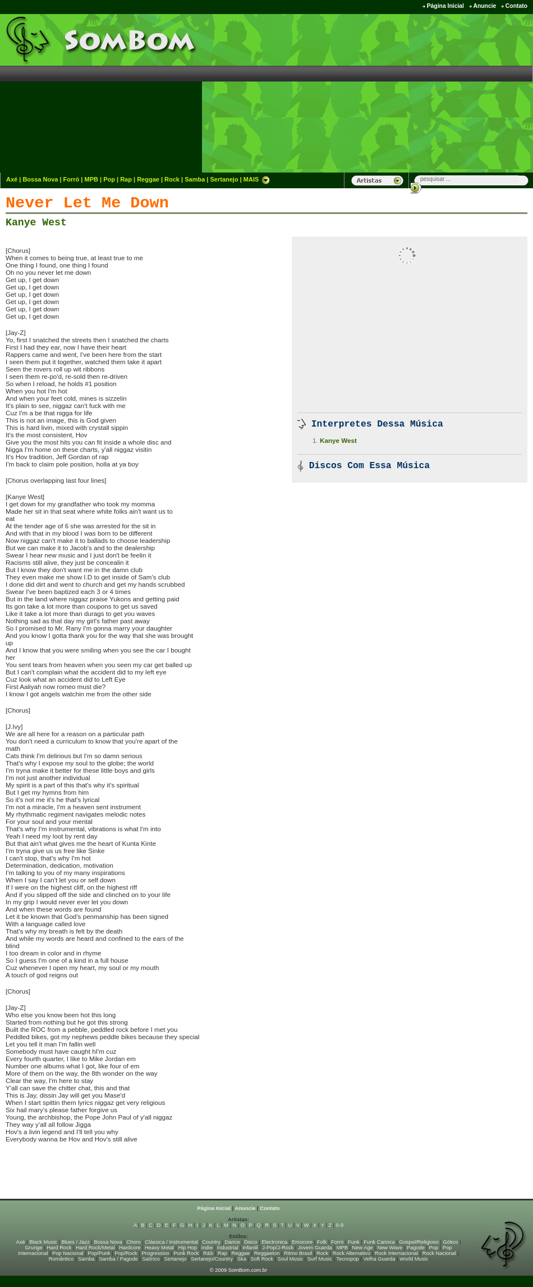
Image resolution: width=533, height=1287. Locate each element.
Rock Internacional (396, 1253)
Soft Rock (262, 1259)
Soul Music (291, 1259)
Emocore (302, 1242)
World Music (413, 1259)
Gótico (450, 1242)
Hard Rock (59, 1247)
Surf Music (319, 1259)
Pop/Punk (99, 1253)
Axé (11, 179)
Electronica (274, 1242)
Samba (195, 179)
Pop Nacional (68, 1253)
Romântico (61, 1259)
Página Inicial (445, 6)
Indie (207, 1247)
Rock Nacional (439, 1253)
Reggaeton (267, 1253)
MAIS (256, 179)
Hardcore (129, 1247)
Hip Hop (187, 1247)
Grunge (34, 1247)
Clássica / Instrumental (171, 1242)
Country (211, 1242)
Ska (241, 1259)
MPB (91, 179)
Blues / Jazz (76, 1242)
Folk (322, 1242)
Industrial (227, 1247)
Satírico (151, 1259)
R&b (208, 1253)
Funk (354, 1242)
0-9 (339, 1225)
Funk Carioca (379, 1242)
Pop (109, 179)
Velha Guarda (379, 1259)
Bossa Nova (40, 179)
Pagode (416, 1247)
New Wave (389, 1247)
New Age (362, 1247)
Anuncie (484, 6)
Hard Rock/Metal (95, 1247)
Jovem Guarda (315, 1247)
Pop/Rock (125, 1253)
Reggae (148, 179)
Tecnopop (347, 1259)
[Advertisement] (440, 92)
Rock (172, 179)
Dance (232, 1242)
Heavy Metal (159, 1247)
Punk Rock (186, 1253)
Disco (250, 1242)
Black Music (43, 1242)
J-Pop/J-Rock (277, 1247)
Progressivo (155, 1253)
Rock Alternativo (351, 1253)
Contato (516, 6)
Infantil (250, 1247)
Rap (126, 179)
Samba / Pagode (118, 1259)
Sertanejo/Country (212, 1259)
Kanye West (36, 222)
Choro (133, 1242)
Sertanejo (224, 179)
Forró (71, 179)
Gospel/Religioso (419, 1242)
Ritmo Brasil (298, 1253)
